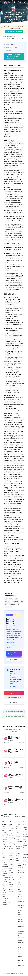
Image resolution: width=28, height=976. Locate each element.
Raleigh (20, 963)
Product (4, 841)
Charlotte (20, 921)
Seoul (19, 954)
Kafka (6, 604)
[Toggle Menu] (24, 2)
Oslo (19, 882)
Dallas (19, 894)
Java (6, 599)
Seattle (20, 891)
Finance (4, 869)
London (18, 824)
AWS (18, 604)
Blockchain (5, 866)
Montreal (20, 940)
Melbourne (21, 942)
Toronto (18, 848)
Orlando (20, 919)
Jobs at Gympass (11, 36)
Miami (17, 856)
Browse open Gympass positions (14, 31)
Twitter (25, 827)
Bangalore (20, 945)
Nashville (20, 908)
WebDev (4, 824)
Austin (19, 889)
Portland (20, 910)
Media (10, 833)
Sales (3, 848)
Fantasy (11, 872)
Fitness (11, 862)
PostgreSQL (7, 601)
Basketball (12, 877)
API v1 (17, 973)
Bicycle (11, 848)
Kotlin (10, 599)
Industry (11, 822)
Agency (11, 846)
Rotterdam (21, 872)
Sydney (18, 851)
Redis (22, 601)
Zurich (19, 870)
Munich (20, 865)
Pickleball (11, 891)
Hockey (11, 884)
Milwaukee (21, 965)
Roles (3, 822)
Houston (20, 896)
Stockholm (21, 868)
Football (11, 887)
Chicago (18, 853)
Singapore (19, 863)
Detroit (20, 929)
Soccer (11, 875)
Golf (10, 882)
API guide (13, 973)
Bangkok (20, 951)
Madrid (20, 875)
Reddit (25, 825)
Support (4, 851)
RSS (24, 843)
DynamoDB (15, 601)
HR (2, 853)
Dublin (19, 880)
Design (4, 844)
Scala (16, 599)
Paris (17, 844)
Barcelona (19, 846)
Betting (11, 831)
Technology (12, 838)
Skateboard (12, 859)
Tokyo (17, 858)
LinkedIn (25, 832)
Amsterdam (19, 841)
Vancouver (21, 937)
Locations (19, 822)
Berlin (17, 839)
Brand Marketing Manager (5, 898)
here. (10, 136)
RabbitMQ (12, 604)
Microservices (8, 607)
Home (4, 36)
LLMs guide (22, 973)
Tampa (19, 917)
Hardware (11, 835)
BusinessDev (5, 835)
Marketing (5, 846)
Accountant (5, 860)
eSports (11, 828)
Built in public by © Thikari (9, 815)
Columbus (20, 960)
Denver (20, 899)
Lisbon (19, 877)
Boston (20, 887)
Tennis (10, 889)
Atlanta (20, 884)
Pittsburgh (21, 931)
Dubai (17, 860)
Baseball (11, 880)
